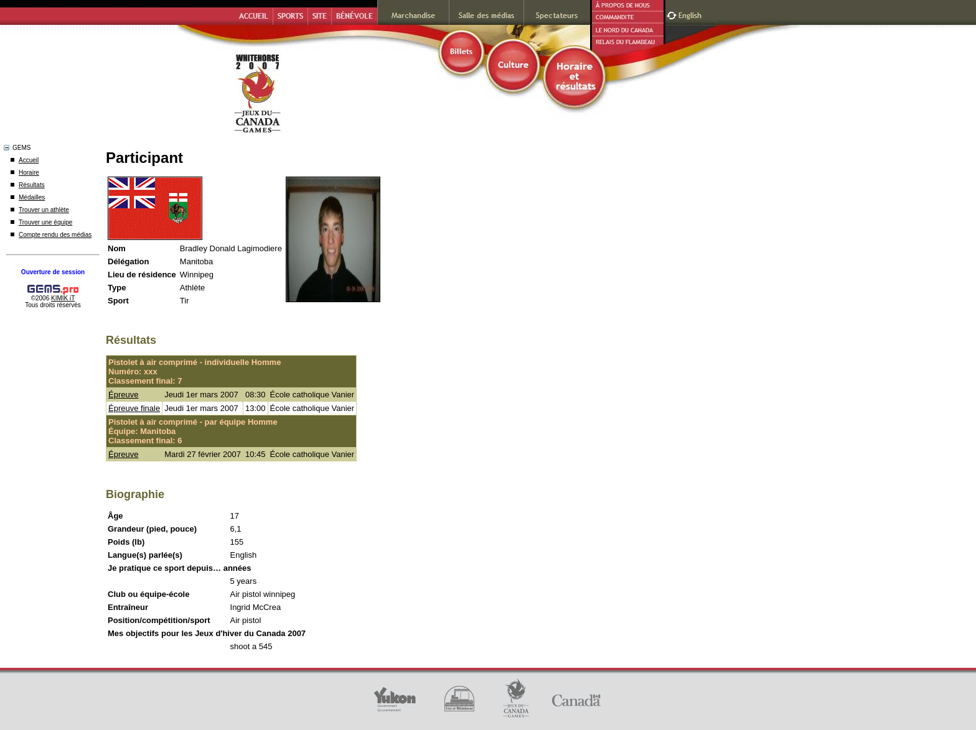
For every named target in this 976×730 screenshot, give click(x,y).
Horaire (29, 172)
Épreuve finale (134, 408)
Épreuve (123, 394)
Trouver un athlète (44, 209)
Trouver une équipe (45, 222)
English (691, 14)
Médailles (32, 197)
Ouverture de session (53, 272)
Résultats (32, 185)
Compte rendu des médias (55, 234)
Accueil (29, 160)
